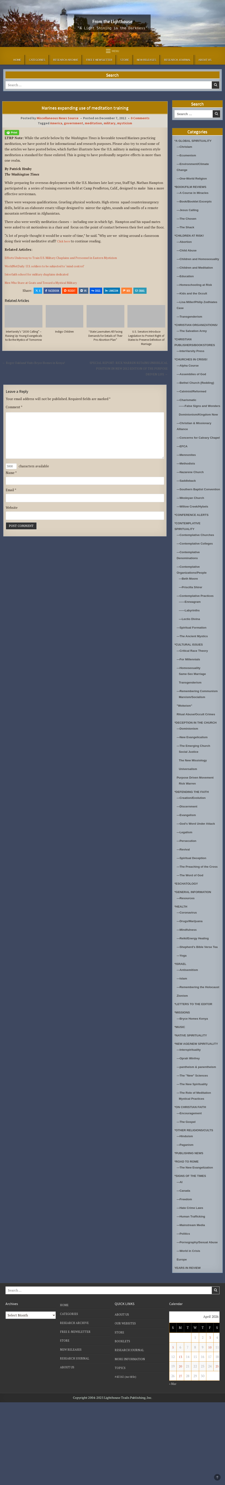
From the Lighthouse (112, 20)
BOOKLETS (123, 1423)
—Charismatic (188, 411)
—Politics (184, 1310)
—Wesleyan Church (192, 533)
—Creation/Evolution (193, 845)
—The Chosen (188, 218)
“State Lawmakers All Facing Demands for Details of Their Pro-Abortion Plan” (105, 336)
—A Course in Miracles (194, 193)
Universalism (189, 816)
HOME (17, 60)
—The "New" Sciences (194, 1152)
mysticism (124, 123)
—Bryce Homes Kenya (194, 1083)
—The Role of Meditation (196, 1169)
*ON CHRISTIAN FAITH (192, 1184)
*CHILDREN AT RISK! (191, 235)
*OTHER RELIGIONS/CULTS (196, 1207)
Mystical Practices (193, 1175)
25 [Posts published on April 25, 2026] (217, 1449)
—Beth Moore (189, 614)
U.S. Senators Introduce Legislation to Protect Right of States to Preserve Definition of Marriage (146, 341)
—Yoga (182, 1014)
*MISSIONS (183, 1077)
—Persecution (188, 888)
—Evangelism (187, 862)
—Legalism (185, 879)
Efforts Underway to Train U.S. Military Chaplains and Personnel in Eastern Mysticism (69, 257)
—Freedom (185, 1276)
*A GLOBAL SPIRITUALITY (195, 140)
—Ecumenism (187, 155)
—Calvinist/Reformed (193, 403)
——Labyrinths (190, 646)
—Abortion (185, 241)
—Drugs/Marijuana (191, 974)
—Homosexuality (190, 703)
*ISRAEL (181, 1023)
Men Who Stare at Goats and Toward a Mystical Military (47, 282)
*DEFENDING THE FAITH (193, 839)
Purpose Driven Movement (197, 824)
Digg (95, 290)
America (56, 123)
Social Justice (190, 799)
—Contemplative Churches (198, 570)
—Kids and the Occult (194, 299)
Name (11, 483)
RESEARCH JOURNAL (177, 60)
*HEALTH (181, 959)
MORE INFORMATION (131, 1441)
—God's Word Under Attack (198, 871)
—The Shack (186, 227)
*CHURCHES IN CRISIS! (193, 371)
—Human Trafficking (193, 1293)
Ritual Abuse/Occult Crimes (198, 755)
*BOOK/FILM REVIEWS (192, 187)
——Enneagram (191, 637)
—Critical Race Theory (194, 686)
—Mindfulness (188, 983)
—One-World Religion (194, 178)
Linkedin (111, 290)
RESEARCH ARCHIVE (65, 60)
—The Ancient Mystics (194, 672)
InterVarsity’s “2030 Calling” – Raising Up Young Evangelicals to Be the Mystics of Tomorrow (23, 339)
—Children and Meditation (197, 273)
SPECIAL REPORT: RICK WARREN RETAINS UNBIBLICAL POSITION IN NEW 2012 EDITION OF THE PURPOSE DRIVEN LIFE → (129, 375)
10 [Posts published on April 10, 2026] (210, 1430)
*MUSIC (180, 1092)
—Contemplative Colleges (197, 579)
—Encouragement (191, 1190)
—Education (186, 282)
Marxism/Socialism (194, 738)
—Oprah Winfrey (190, 1129)
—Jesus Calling (189, 210)
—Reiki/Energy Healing (195, 991)
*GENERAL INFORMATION (195, 945)
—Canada (184, 1267)
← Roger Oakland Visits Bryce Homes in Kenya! (37, 369)
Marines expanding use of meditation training (85, 107)
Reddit (70, 290)
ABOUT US (205, 60)
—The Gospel (187, 1198)
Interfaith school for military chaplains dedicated (41, 274)
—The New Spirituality (194, 1161)
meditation (93, 123)
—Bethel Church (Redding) (198, 394)
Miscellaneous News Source (57, 118)
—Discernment (188, 854)
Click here (65, 241)
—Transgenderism (191, 322)
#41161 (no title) (127, 1459)
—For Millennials (190, 695)
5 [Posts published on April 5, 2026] (173, 1430)
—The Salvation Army (193, 342)
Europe (182, 1342)
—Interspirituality (190, 1120)
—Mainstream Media (193, 1301)
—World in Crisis (190, 1333)
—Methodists (187, 493)
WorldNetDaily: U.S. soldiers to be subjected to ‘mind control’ (51, 266)
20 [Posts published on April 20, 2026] (180, 1449)
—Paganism (186, 1221)
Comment (14, 413)
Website (12, 519)
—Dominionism (189, 775)
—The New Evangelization (197, 1244)
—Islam (182, 1037)
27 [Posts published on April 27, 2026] (180, 1458)
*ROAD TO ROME (188, 1238)
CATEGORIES (37, 60)
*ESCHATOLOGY (187, 937)
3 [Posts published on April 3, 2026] (210, 1420)
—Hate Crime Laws (192, 1284)
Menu (115, 51)
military (109, 123)
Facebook (52, 290)
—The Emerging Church (195, 793)
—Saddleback (187, 510)
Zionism (183, 1061)
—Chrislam (185, 146)
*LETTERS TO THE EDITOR (195, 1069)
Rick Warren (188, 830)
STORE (124, 60)
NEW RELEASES (146, 60)
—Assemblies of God (193, 386)
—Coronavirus (188, 965)
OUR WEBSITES (126, 1406)
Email (140, 290)
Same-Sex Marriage (194, 709)
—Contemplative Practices (197, 631)
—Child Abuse (188, 250)
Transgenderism (191, 718)
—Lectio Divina (191, 654)
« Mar (173, 1466)
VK (83, 290)
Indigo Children (64, 332)
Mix (126, 290)
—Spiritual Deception (193, 905)
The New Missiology (194, 807)
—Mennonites (187, 484)
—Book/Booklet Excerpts (196, 201)
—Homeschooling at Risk (196, 290)
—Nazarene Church (192, 501)
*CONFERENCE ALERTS (193, 550)
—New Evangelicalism (194, 784)
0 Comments (140, 118)
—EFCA (183, 476)
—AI (180, 1258)
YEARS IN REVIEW (189, 1350)
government (73, 123)
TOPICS (120, 1450)
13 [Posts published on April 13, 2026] (180, 1439)
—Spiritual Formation (193, 663)
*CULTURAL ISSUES (190, 680)
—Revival (184, 897)
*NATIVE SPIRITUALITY (192, 1100)
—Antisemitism (189, 1029)
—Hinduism (186, 1213)
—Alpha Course (189, 377)
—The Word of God (192, 928)
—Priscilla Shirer (192, 623)
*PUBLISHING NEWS (190, 1230)
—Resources (187, 951)
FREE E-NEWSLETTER (99, 60)
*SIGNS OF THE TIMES (192, 1253)
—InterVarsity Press (192, 363)
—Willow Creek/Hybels (194, 542)
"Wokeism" (185, 747)
